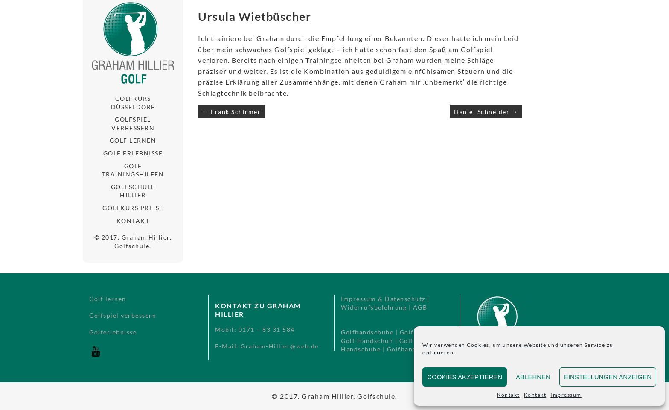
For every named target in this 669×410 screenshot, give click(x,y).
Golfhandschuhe (367, 332)
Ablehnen (533, 377)
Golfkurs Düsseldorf (133, 103)
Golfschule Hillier (133, 191)
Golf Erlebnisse (133, 153)
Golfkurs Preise (132, 207)
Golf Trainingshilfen (133, 170)
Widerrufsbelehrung (374, 307)
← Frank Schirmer (231, 111)
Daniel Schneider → (486, 111)
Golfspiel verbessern (132, 124)
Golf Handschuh (367, 340)
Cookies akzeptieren (464, 377)
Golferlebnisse (113, 332)
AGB (420, 307)
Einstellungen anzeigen (608, 377)
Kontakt (508, 395)
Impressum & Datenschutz (383, 298)
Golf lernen (133, 140)
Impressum (566, 395)
